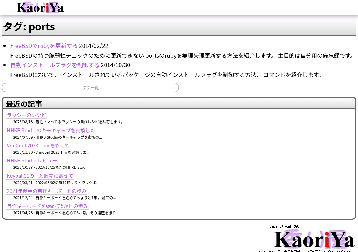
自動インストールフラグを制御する (64, 108)
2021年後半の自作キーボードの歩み (313, 149)
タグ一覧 (46, 140)
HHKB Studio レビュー (299, 119)
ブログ (69, 43)
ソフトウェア (206, 43)
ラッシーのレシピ (293, 73)
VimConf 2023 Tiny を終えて (305, 104)
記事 (152, 43)
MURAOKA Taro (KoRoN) (326, 220)
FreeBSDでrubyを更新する (53, 79)
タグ (246, 43)
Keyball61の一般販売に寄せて (307, 134)
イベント (115, 43)
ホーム (26, 43)
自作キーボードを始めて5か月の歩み (314, 164)
